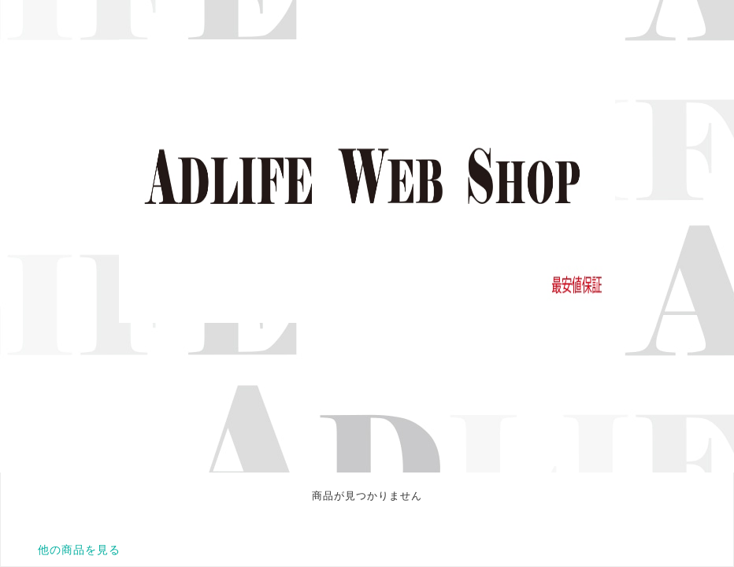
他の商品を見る (79, 549)
